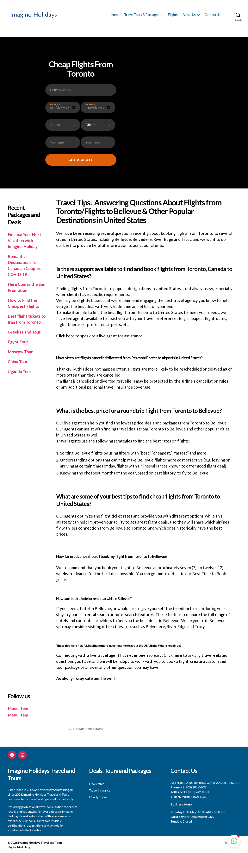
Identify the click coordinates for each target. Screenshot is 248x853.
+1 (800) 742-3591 (196, 792)
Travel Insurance (99, 790)
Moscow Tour (20, 351)
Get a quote (81, 160)
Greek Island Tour (24, 331)
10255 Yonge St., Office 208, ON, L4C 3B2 (212, 782)
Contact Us (212, 15)
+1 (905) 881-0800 (193, 787)
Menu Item (18, 708)
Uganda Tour (19, 371)
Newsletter (96, 784)
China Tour (18, 361)
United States (94, 728)
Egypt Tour (18, 341)
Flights (173, 15)
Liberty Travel (98, 797)
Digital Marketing (19, 847)
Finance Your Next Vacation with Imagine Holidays (24, 240)
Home (114, 15)
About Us (189, 15)
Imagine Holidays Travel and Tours (40, 842)
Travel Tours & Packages (141, 15)
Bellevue (78, 728)
